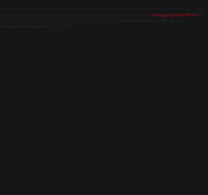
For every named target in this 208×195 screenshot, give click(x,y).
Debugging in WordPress (175, 14)
